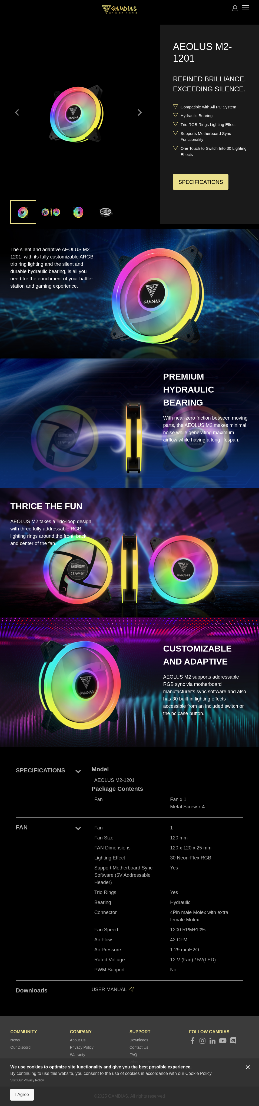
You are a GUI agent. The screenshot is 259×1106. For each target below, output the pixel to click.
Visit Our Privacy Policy (27, 1080)
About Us (78, 1040)
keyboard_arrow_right (140, 112)
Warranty (77, 1054)
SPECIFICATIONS (200, 182)
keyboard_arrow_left (17, 112)
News (15, 1040)
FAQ (133, 1054)
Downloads (139, 1040)
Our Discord (20, 1047)
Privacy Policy (82, 1047)
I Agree (22, 1094)
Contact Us (139, 1047)
